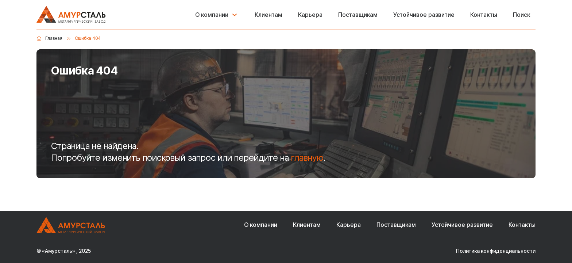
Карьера (310, 14)
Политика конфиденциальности (496, 251)
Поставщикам (358, 14)
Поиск (521, 14)
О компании (211, 14)
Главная (53, 38)
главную (307, 157)
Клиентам (268, 14)
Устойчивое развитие (424, 14)
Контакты (483, 14)
